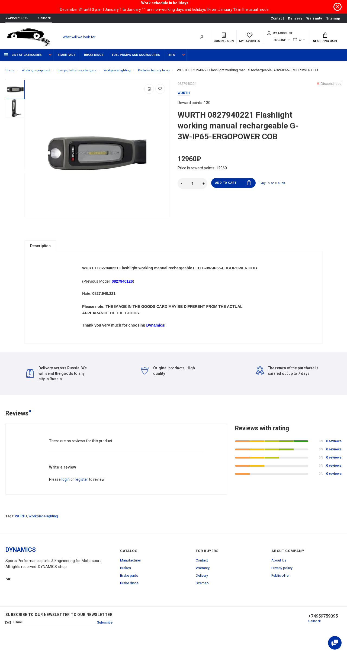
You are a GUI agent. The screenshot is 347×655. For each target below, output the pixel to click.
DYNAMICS (20, 564)
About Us (278, 575)
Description (40, 248)
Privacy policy (282, 582)
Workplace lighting (43, 530)
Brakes (125, 582)
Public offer (280, 590)
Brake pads (66, 57)
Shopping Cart (325, 38)
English (280, 40)
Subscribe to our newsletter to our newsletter (59, 629)
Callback (46, 18)
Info (171, 57)
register (81, 494)
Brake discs (94, 57)
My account (280, 34)
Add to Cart (233, 186)
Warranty (314, 18)
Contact (277, 18)
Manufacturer (130, 575)
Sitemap (333, 18)
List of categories (23, 57)
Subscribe (103, 637)
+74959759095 (16, 18)
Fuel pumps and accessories (136, 57)
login (66, 494)
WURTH (21, 530)
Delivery (295, 18)
